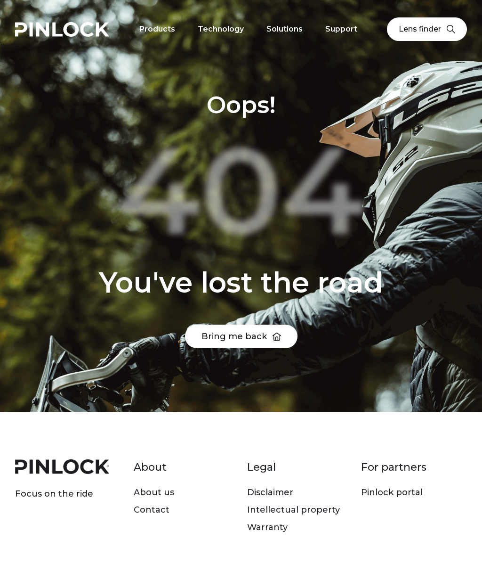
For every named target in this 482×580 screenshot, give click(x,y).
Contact (151, 510)
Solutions (284, 29)
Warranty (267, 527)
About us (154, 492)
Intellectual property (293, 510)
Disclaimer (270, 492)
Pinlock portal (392, 492)
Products (157, 29)
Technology (221, 29)
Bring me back (234, 336)
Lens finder (427, 29)
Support (341, 29)
